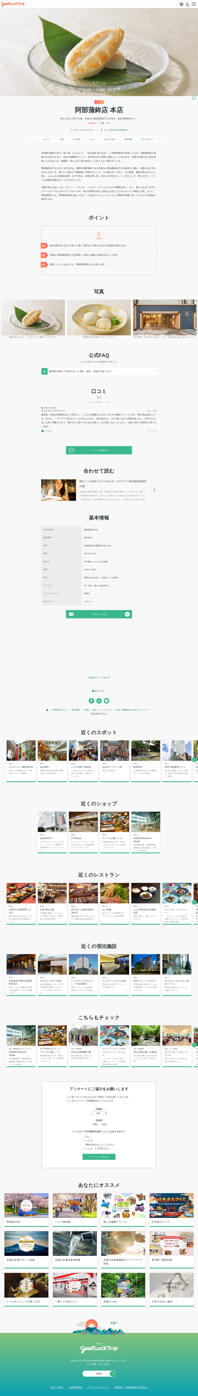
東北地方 (76, 710)
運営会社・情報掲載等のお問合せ (130, 1387)
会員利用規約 (75, 1387)
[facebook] (91, 701)
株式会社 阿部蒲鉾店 (119, 130)
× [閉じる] (108, 1390)
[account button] (187, 4)
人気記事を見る (97, 1390)
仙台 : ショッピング (102, 710)
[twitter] (99, 701)
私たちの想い (57, 1387)
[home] (12, 4)
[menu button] (194, 4)
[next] (194, 759)
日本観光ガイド (60, 710)
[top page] (47, 710)
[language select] (181, 4)
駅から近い (100, 691)
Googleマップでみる (98, 677)
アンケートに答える (99, 1157)
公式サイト (89, 602)
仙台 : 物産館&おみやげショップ (132, 710)
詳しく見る (152, 411)
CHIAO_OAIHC (49, 408)
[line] (106, 701)
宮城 (86, 710)
